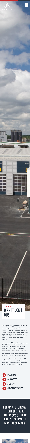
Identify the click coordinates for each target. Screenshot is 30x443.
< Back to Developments (9, 306)
